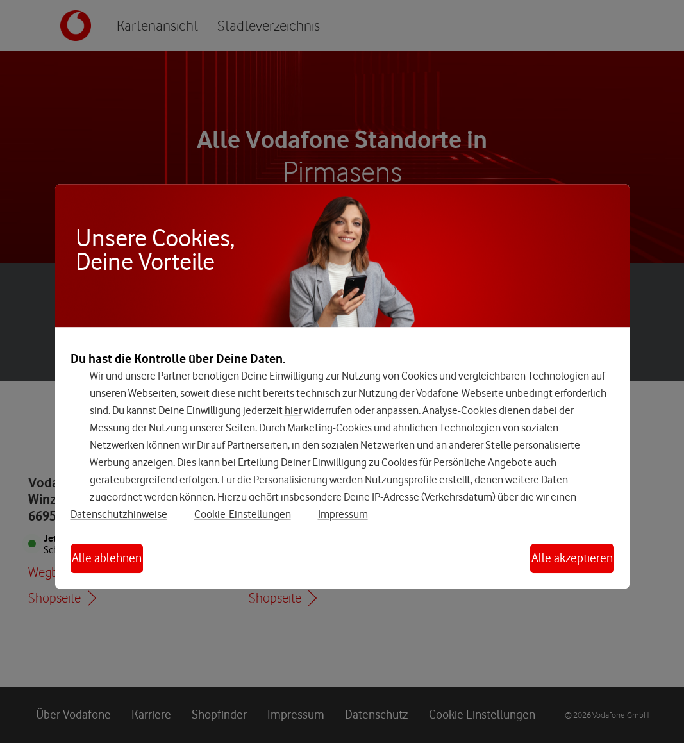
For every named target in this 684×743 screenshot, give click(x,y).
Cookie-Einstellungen (242, 514)
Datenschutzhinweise (119, 514)
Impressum (343, 514)
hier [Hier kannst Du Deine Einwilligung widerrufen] (293, 410)
